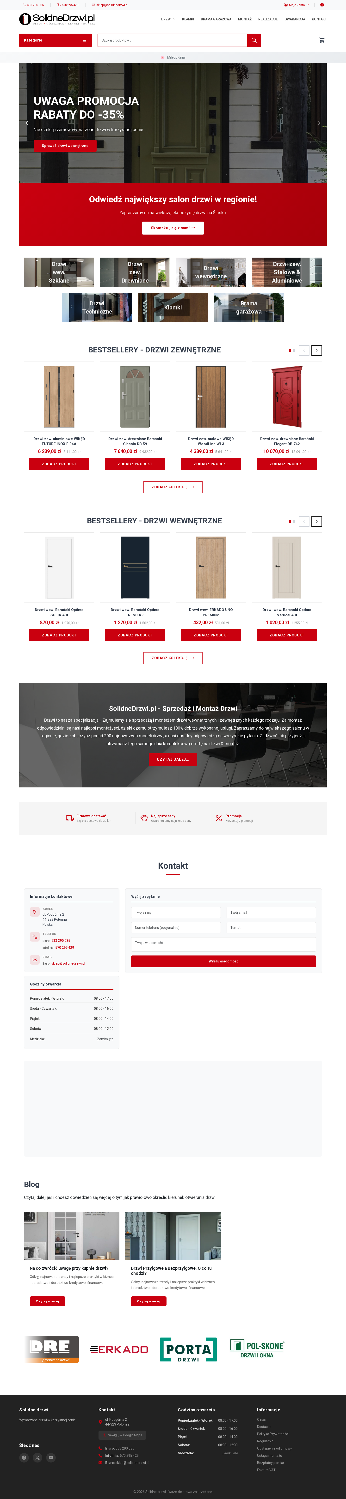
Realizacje (268, 19)
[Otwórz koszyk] (322, 40)
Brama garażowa (216, 19)
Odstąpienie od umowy (274, 1448)
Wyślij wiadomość (224, 961)
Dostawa (264, 1427)
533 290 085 (60, 941)
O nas (261, 1419)
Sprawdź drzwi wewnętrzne (65, 146)
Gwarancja (294, 19)
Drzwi (168, 19)
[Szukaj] (173, 40)
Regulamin (265, 1441)
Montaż (245, 19)
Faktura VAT (266, 1470)
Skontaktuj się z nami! (173, 228)
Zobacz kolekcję (173, 487)
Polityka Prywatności (273, 1434)
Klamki (188, 19)
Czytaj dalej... (173, 759)
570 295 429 (64, 947)
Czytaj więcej (47, 1301)
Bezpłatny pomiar (270, 1463)
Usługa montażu (269, 1455)
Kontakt (319, 19)
